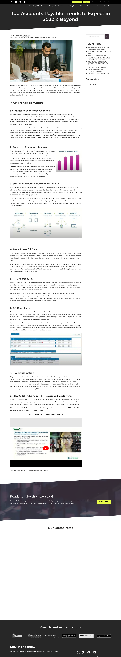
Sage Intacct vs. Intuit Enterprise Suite (98, 78)
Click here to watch (16, 415)
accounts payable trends (36, 89)
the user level (32, 304)
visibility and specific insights (24, 264)
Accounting (18, 41)
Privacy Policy (80, 649)
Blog (41, 478)
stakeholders (33, 277)
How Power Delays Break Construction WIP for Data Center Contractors (98, 53)
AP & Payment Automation (31, 478)
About (74, 629)
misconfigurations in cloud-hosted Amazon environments (28, 293)
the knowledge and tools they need (53, 97)
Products (45, 478)
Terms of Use (73, 649)
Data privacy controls (17, 318)
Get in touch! (103, 509)
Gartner (34, 383)
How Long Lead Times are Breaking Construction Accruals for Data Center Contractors (98, 67)
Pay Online (107, 1)
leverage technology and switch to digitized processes (27, 181)
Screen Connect (77, 1)
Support (86, 1)
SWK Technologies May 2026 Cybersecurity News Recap (95, 75)
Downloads (99, 634)
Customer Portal (96, 1)
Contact (74, 632)
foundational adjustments (27, 126)
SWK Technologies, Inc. (52, 649)
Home (11, 41)
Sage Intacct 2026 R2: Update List (97, 72)
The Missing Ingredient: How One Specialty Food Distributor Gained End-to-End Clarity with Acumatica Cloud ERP (99, 61)
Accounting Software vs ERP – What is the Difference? (99, 57)
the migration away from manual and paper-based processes (32, 157)
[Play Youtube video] (46, 455)
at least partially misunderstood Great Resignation (56, 119)
